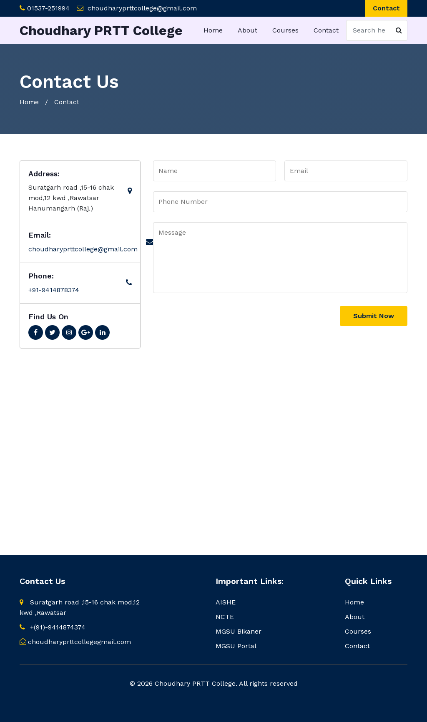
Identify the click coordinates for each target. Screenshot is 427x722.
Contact (386, 8)
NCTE (225, 617)
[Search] (376, 30)
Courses (285, 30)
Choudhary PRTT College (101, 30)
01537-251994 (48, 8)
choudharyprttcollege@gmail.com (142, 8)
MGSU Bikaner (238, 631)
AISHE (226, 602)
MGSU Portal (236, 646)
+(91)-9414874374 (52, 627)
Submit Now (373, 316)
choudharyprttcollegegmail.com (75, 642)
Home (213, 30)
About (247, 30)
